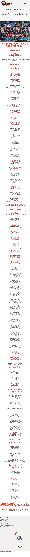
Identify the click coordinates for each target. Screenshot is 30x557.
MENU (25, 3)
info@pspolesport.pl (19, 9)
